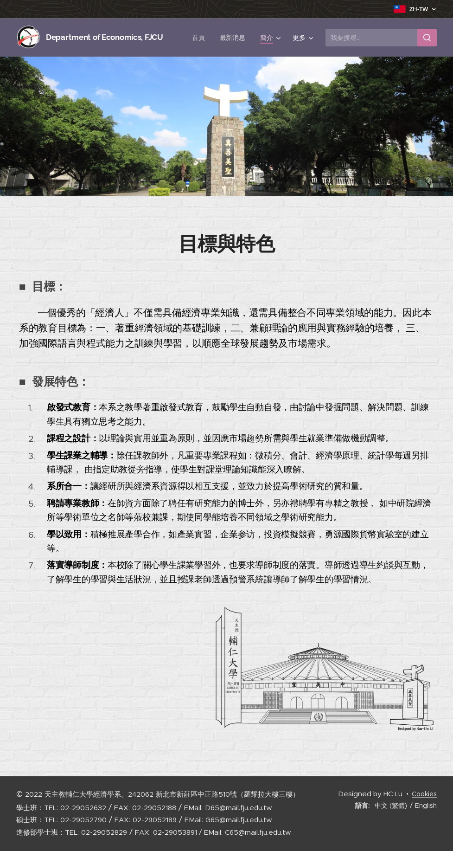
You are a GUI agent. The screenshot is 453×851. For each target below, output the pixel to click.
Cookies (424, 794)
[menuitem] (200, 37)
